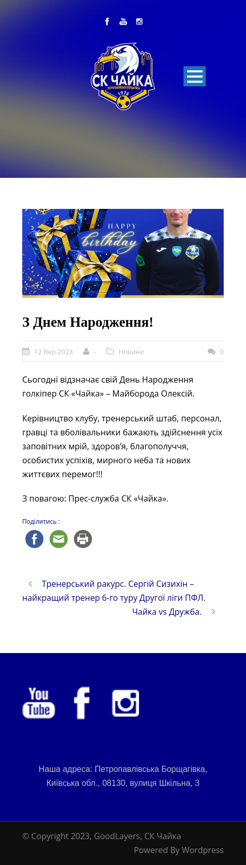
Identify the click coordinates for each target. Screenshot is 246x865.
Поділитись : (41, 521)
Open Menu (194, 76)
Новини (131, 351)
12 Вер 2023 (53, 351)
